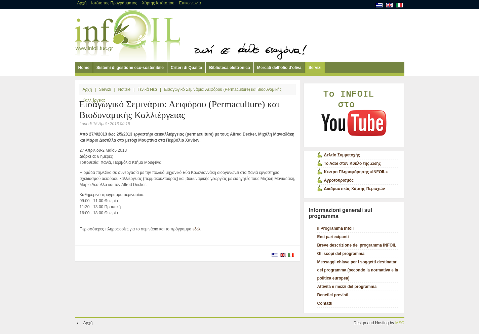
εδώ (196, 229)
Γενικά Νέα (147, 89)
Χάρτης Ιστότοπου (158, 3)
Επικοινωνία (190, 3)
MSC (399, 323)
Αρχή (82, 3)
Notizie (124, 89)
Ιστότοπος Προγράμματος (114, 3)
